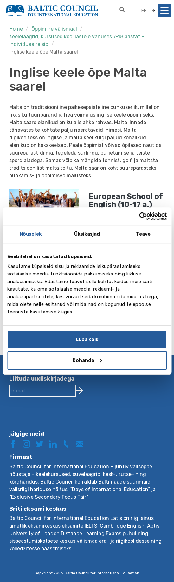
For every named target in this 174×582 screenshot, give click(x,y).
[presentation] (57, 418)
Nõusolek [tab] (31, 234)
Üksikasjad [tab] (87, 234)
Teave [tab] (143, 234)
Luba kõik (87, 339)
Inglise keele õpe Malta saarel (43, 52)
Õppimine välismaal (54, 29)
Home (16, 29)
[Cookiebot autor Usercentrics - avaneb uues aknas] (139, 216)
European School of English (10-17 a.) (125, 200)
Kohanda (87, 360)
